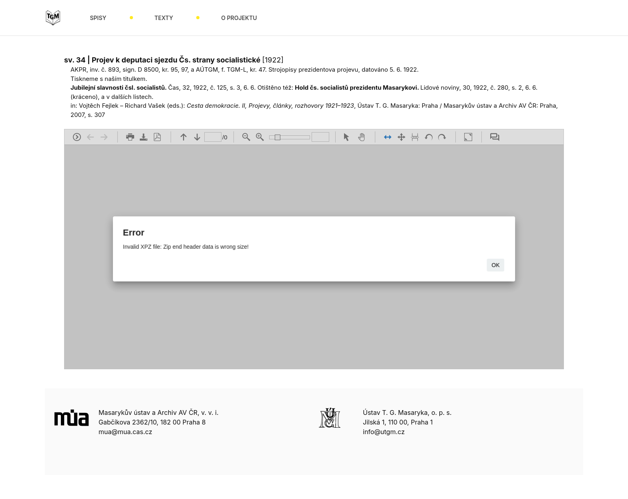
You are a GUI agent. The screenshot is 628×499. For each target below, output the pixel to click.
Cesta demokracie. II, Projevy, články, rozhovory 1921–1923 (270, 105)
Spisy (98, 17)
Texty (164, 17)
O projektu (239, 17)
